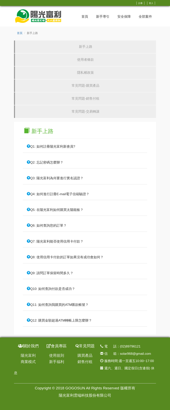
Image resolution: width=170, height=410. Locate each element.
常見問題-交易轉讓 (86, 111)
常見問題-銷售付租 (86, 98)
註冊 (140, 3)
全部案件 (145, 16)
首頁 (84, 16)
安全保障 (124, 16)
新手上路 (85, 47)
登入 (151, 3)
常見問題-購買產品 (86, 85)
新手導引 (102, 16)
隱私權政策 (85, 72)
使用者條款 (85, 60)
